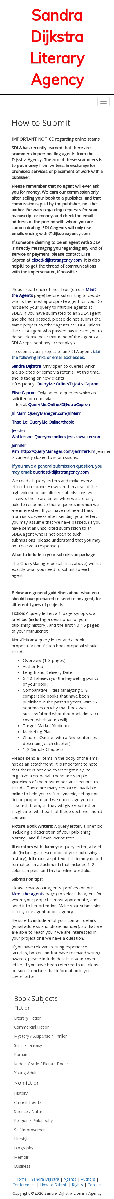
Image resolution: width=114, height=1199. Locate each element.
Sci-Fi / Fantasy (28, 1045)
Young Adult (25, 1072)
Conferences (23, 1184)
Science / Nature (29, 1111)
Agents (70, 1179)
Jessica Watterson (22, 433)
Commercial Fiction (32, 1027)
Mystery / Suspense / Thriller (40, 1036)
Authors (88, 1179)
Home (21, 1179)
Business (22, 1166)
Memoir (21, 1157)
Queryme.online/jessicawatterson (67, 436)
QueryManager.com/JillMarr (54, 413)
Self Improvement (30, 1129)
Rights (77, 1184)
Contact (95, 1184)
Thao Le (19, 422)
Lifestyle (22, 1138)
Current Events (27, 1102)
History (21, 1093)
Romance (23, 1054)
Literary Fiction (28, 1018)
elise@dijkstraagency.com (57, 260)
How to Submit (53, 1184)
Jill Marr (19, 413)
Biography (23, 1147)
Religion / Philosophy (33, 1120)
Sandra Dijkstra (26, 366)
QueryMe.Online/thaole (51, 422)
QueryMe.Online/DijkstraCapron (67, 384)
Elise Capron (23, 392)
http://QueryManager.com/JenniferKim (58, 451)
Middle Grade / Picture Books (41, 1063)
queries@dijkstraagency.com (61, 472)
